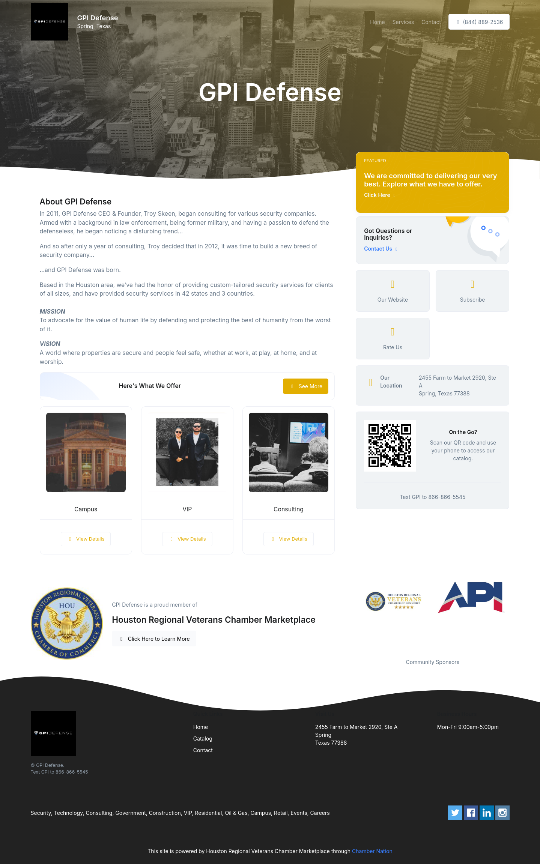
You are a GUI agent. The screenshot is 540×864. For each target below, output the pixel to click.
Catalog (202, 738)
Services (403, 22)
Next (515, 615)
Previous (350, 615)
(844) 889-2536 (479, 22)
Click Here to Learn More (154, 639)
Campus (85, 509)
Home (377, 22)
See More (305, 386)
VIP (187, 509)
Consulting (289, 509)
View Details (86, 539)
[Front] (51, 22)
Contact (431, 22)
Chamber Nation (372, 851)
